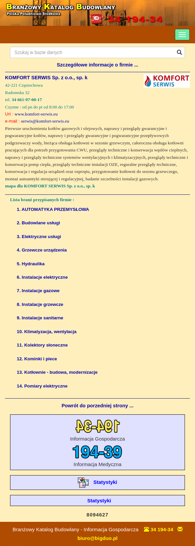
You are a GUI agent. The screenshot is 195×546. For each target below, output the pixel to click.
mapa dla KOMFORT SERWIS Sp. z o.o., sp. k (50, 185)
